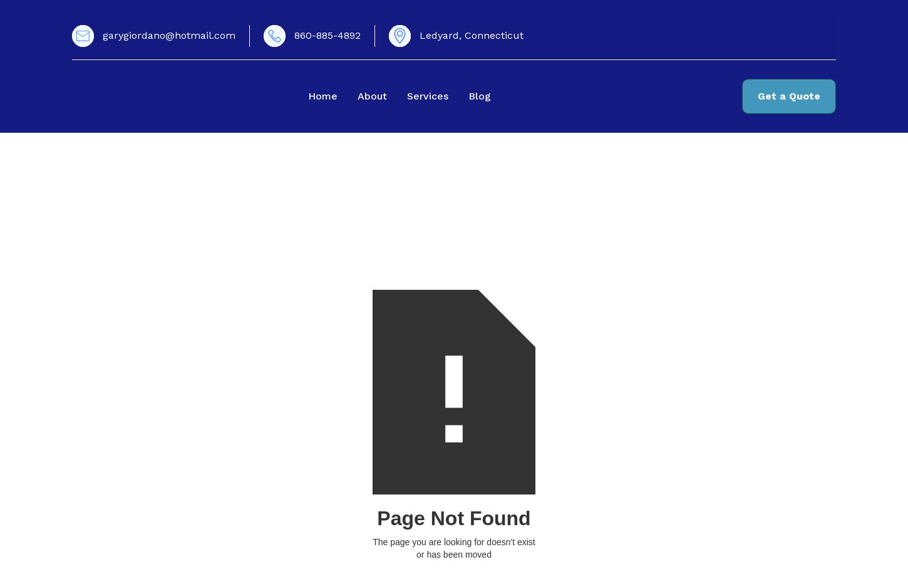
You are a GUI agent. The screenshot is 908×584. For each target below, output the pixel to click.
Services (427, 96)
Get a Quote (789, 96)
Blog (479, 96)
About (372, 96)
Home (323, 96)
